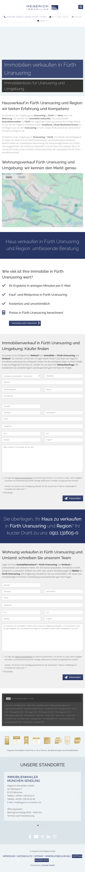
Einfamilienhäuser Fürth (13, 722)
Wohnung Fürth (29, 715)
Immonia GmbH (47, 865)
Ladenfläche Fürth (43, 705)
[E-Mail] (63, 440)
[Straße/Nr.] (42, 426)
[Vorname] (21, 412)
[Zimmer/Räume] (21, 389)
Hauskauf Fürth (36, 719)
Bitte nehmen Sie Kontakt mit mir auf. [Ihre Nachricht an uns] (42, 459)
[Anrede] (21, 406)
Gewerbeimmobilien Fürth (33, 709)
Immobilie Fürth (10, 719)
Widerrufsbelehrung (57, 856)
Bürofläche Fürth (20, 705)
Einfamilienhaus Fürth (66, 719)
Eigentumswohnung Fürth (14, 709)
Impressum (9, 856)
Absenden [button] (75, 498)
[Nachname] (63, 412)
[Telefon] (21, 440)
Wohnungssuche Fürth (63, 712)
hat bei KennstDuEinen (42, 750)
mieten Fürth (70, 715)
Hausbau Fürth (39, 722)
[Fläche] (63, 389)
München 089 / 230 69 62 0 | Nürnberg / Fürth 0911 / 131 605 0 (26, 17)
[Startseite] (42, 7)
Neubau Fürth (28, 722)
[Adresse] (42, 382)
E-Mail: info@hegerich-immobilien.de (24, 802)
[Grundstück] (42, 396)
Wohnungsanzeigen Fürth (14, 715)
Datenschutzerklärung (23, 478)
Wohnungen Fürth (31, 712)
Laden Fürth (31, 705)
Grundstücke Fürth (50, 709)
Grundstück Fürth (65, 709)
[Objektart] (63, 376)
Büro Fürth (9, 705)
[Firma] (42, 419)
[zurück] (5, 798)
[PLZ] (21, 433)
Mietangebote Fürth (16, 712)
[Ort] (63, 433)
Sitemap (38, 856)
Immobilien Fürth (24, 719)
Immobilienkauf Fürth (50, 719)
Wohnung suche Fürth (46, 712)
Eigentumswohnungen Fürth (60, 705)
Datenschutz (24, 856)
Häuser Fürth (49, 715)
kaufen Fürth (60, 715)
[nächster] (80, 798)
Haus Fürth (40, 715)
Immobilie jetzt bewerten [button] (24, 323)
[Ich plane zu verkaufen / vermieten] (21, 376)
